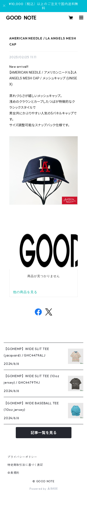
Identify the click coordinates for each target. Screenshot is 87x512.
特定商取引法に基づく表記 (25, 465)
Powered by (43, 488)
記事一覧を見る (44, 432)
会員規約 (13, 472)
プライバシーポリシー (22, 457)
